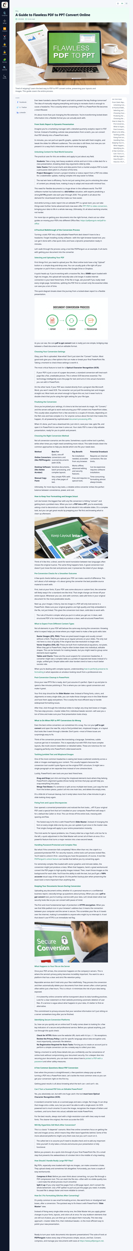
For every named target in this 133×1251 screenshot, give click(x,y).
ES (126, 3)
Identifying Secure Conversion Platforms (52, 1019)
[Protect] (4, 45)
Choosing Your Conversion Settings (50, 351)
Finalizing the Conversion (46, 402)
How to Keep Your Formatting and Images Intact (56, 496)
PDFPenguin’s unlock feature (47, 859)
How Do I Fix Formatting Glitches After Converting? (57, 1195)
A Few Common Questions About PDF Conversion (56, 1068)
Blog (17, 11)
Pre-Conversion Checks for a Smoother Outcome (56, 573)
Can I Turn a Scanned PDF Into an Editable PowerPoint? (59, 1089)
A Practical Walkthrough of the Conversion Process (57, 230)
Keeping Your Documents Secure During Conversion (58, 886)
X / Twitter (22, 107)
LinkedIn (21, 112)
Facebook (22, 102)
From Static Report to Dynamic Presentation (54, 124)
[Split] (4, 37)
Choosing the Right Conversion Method (52, 436)
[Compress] (4, 14)
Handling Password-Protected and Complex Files (56, 845)
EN (122, 3)
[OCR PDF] (4, 68)
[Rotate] (4, 76)
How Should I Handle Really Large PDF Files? (54, 1160)
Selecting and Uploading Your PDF (49, 257)
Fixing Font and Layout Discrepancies (51, 802)
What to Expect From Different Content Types (54, 623)
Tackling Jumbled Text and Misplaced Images (54, 754)
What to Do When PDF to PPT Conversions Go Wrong (58, 720)
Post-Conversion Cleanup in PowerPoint (52, 677)
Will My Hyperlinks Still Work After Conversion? (55, 1125)
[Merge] (4, 22)
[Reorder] (4, 60)
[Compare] (4, 29)
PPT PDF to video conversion (95, 206)
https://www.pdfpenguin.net (92, 1241)
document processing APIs (80, 419)
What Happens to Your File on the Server (52, 966)
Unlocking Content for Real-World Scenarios (54, 152)
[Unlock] (4, 53)
